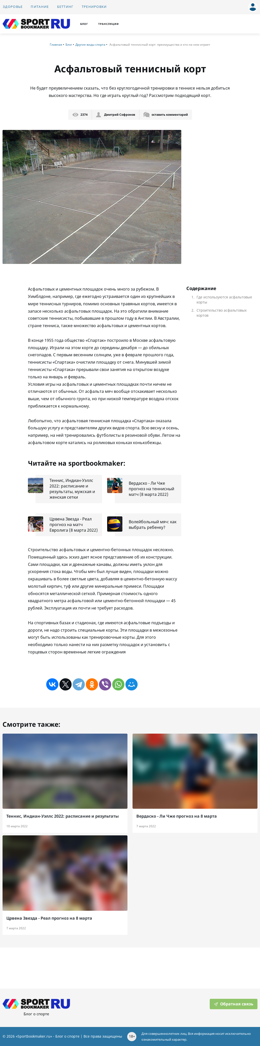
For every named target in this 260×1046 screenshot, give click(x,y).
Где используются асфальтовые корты (224, 300)
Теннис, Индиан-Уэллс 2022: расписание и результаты (62, 816)
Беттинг (65, 6)
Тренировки (94, 6)
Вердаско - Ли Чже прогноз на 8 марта (176, 816)
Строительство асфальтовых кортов (222, 313)
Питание (40, 6)
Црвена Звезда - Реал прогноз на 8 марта (49, 918)
